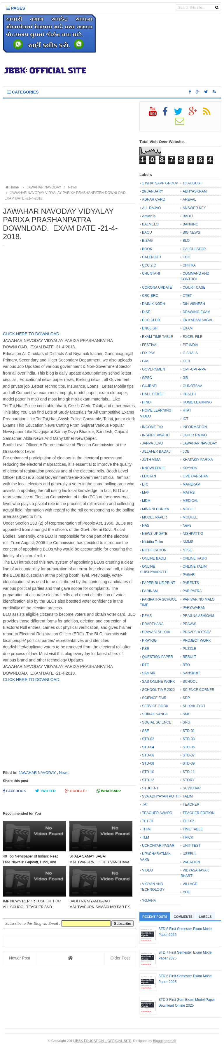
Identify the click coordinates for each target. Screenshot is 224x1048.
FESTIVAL (150, 345)
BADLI (188, 216)
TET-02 (188, 821)
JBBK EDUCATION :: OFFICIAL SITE (102, 1040)
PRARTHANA (153, 624)
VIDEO (147, 870)
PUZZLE (189, 649)
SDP (186, 698)
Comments (183, 916)
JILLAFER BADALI (157, 451)
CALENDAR (151, 257)
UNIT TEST (192, 846)
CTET (187, 296)
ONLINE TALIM (194, 566)
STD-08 (148, 763)
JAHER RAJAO (195, 435)
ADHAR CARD (153, 199)
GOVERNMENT (154, 369)
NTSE (187, 550)
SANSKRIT (191, 673)
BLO (186, 241)
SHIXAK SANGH (155, 714)
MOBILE (189, 509)
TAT (145, 804)
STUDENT (150, 788)
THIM (146, 829)
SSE (145, 731)
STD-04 (148, 747)
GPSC (147, 378)
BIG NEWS (191, 232)
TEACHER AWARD (157, 813)
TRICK (188, 837)
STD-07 (189, 755)
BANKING (190, 224)
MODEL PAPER (154, 517)
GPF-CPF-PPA (194, 369)
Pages (15, 8)
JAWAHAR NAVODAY (37, 772)
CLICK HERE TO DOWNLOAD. (31, 333)
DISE (146, 312)
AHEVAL (189, 199)
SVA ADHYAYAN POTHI (160, 796)
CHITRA (189, 265)
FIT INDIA (190, 345)
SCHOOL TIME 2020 (158, 690)
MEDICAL (190, 501)
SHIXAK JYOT (194, 706)
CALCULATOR (194, 249)
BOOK (147, 249)
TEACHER (191, 804)
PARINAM (150, 591)
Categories (22, 92)
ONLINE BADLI (154, 558)
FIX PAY (148, 353)
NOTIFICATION (154, 550)
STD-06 (148, 755)
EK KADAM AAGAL (198, 320)
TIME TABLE (193, 829)
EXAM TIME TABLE (157, 337)
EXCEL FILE (192, 337)
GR (185, 378)
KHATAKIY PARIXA (198, 460)
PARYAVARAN (194, 608)
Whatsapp (109, 791)
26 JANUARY (152, 191)
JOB (186, 451)
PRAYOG (149, 640)
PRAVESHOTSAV (197, 632)
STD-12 (148, 780)
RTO (186, 665)
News (64, 772)
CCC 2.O (149, 265)
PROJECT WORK (197, 640)
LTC (145, 484)
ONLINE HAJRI (195, 558)
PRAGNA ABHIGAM (198, 616)
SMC (186, 714)
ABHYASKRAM (194, 191)
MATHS (189, 493)
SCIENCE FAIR (154, 698)
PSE (145, 649)
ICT (185, 419)
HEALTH (189, 394)
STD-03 (189, 739)
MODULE (190, 517)
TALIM (187, 796)
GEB (186, 361)
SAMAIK (148, 673)
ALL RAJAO (151, 208)
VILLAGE (190, 884)
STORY (189, 780)
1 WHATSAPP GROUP (160, 183)
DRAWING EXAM (196, 312)
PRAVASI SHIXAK (156, 632)
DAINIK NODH (153, 304)
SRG (186, 722)
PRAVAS (189, 624)
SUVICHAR (192, 788)
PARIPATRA (192, 591)
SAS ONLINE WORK (158, 682)
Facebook (14, 791)
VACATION (191, 862)
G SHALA (190, 353)
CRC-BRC (150, 296)
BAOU (147, 232)
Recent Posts (154, 916)
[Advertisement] (69, 142)
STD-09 (189, 763)
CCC (186, 257)
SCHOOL (190, 682)
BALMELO (150, 224)
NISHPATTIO (193, 534)
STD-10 (148, 772)
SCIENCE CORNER (198, 690)
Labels (205, 916)
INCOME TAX (153, 427)
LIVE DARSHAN (195, 476)
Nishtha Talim (152, 542)
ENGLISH (150, 328)
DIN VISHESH (194, 304)
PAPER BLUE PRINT (158, 583)
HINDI (147, 402)
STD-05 (189, 747)
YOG (186, 892)
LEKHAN (149, 476)
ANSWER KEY (194, 208)
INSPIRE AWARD (155, 435)
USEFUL (189, 854)
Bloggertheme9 (164, 1040)
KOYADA (190, 468)
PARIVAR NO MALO (199, 599)
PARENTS (191, 583)
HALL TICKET (153, 394)
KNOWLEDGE (153, 468)
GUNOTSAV (192, 386)
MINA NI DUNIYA (155, 509)
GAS (145, 361)
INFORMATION (195, 427)
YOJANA (149, 901)
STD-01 (189, 731)
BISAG (147, 241)
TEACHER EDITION (198, 813)
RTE (145, 665)
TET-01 (147, 821)
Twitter (45, 791)
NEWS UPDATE (154, 534)
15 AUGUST (192, 183)
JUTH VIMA (151, 460)
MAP (146, 493)
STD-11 (189, 772)
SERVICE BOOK (155, 706)
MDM (146, 501)
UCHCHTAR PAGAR (158, 846)
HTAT (187, 410)
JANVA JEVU (152, 443)
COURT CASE (194, 287)
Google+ (76, 791)
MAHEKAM (191, 484)
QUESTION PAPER (157, 657)
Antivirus (148, 216)
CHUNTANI (151, 273)
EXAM (187, 328)
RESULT (189, 657)
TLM (145, 837)
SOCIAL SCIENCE (156, 722)
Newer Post (19, 958)
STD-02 (148, 739)
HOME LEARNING (197, 402)
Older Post (120, 958)
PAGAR (189, 575)
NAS (145, 525)
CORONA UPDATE (157, 287)
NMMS (188, 542)
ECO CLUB (151, 320)
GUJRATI (149, 386)
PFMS (147, 616)
